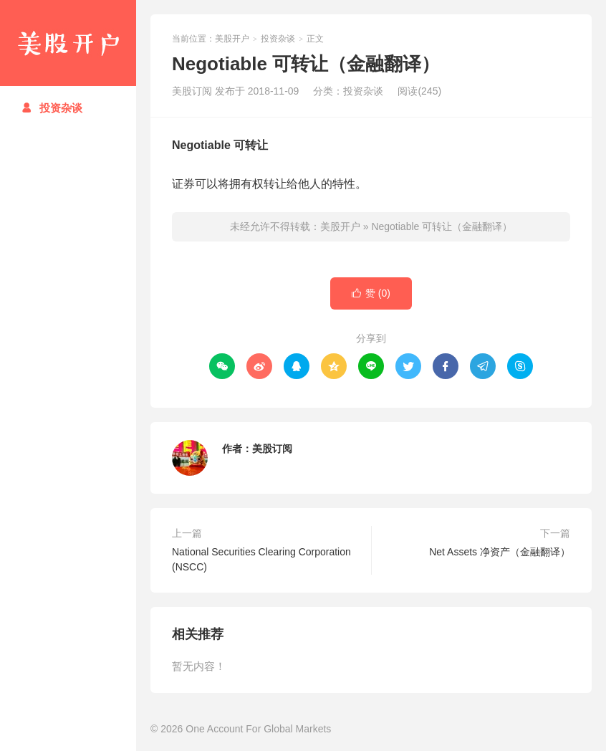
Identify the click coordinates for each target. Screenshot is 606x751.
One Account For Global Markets (258, 729)
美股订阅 (272, 448)
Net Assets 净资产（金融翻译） (499, 552)
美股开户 (68, 43)
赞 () (371, 293)
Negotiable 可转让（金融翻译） (441, 226)
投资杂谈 (51, 108)
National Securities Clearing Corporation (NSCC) (261, 559)
